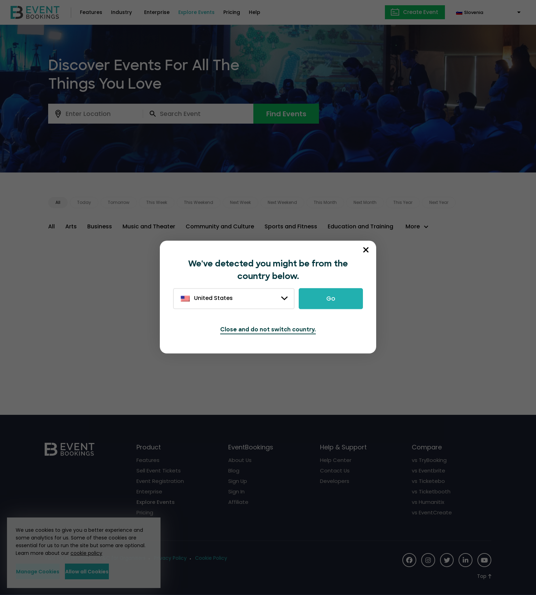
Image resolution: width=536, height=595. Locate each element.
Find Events (286, 114)
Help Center (335, 460)
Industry (121, 12)
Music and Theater (148, 226)
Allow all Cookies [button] (117, 571)
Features (91, 12)
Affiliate (238, 502)
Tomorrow (118, 202)
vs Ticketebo (428, 481)
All (57, 202)
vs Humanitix (428, 502)
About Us (240, 460)
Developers (334, 481)
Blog (233, 470)
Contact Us (335, 470)
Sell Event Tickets (158, 470)
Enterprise (157, 12)
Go (330, 299)
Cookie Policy (211, 557)
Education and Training (360, 226)
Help (254, 12)
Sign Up (237, 481)
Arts (71, 226)
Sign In (236, 491)
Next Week (240, 202)
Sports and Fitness (291, 226)
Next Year (438, 202)
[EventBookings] (35, 11)
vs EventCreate (432, 512)
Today (84, 202)
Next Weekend (282, 202)
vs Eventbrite (428, 470)
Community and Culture (220, 226)
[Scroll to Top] (484, 576)
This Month (325, 202)
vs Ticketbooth (431, 491)
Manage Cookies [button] (47, 571)
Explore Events (196, 12)
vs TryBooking (429, 460)
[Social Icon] (409, 560)
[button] (417, 226)
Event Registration (160, 481)
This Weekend (198, 202)
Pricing (231, 12)
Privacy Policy (170, 557)
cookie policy (86, 553)
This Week (156, 202)
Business (99, 226)
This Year (402, 202)
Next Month (365, 202)
